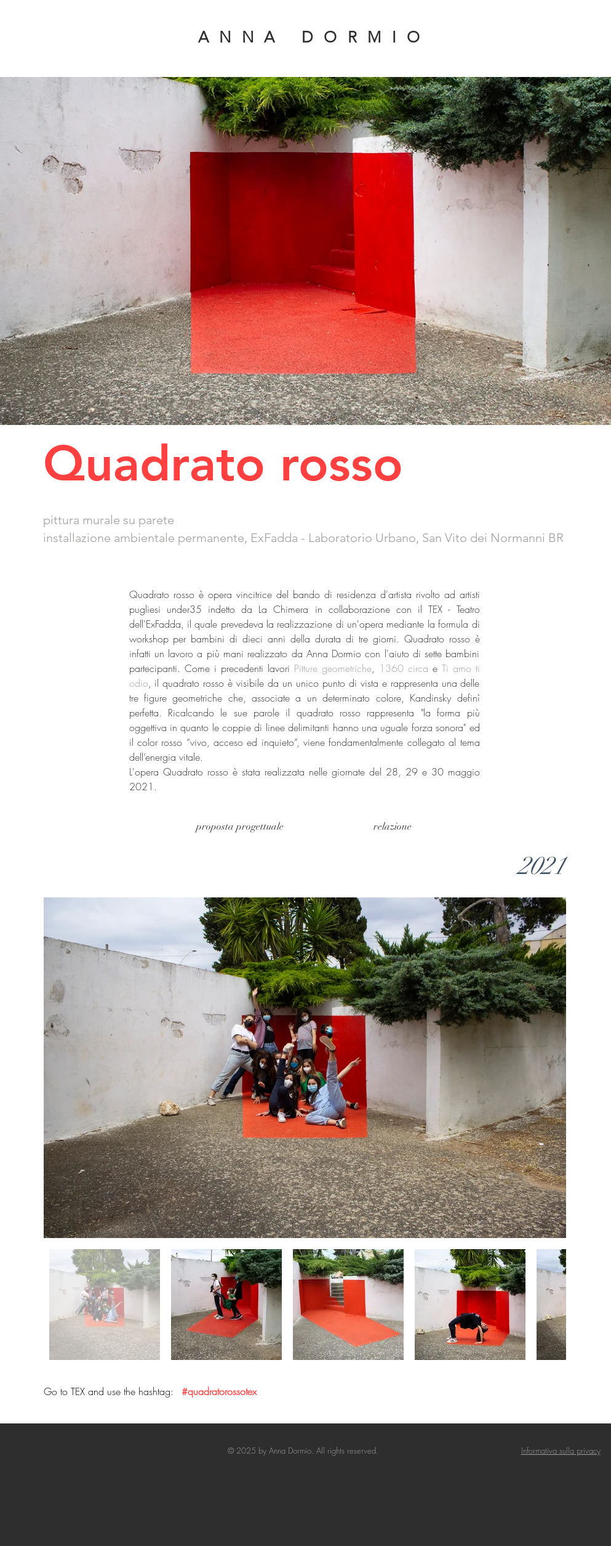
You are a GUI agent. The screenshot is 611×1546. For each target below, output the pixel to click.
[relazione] (392, 827)
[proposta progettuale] (240, 827)
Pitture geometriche (333, 668)
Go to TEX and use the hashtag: (110, 1391)
